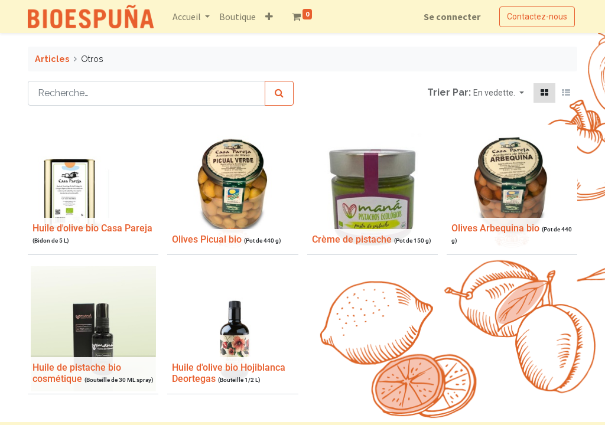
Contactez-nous (537, 16)
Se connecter (452, 16)
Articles (52, 59)
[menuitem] (237, 16)
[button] (269, 16)
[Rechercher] (279, 93)
